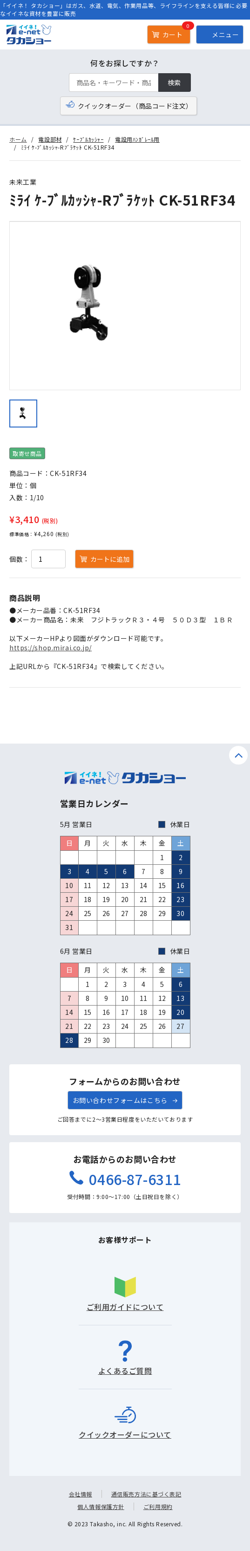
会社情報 (80, 1494)
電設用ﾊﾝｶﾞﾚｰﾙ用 (137, 139)
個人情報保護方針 (100, 1506)
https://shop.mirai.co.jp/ (50, 647)
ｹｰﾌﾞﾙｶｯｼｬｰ (88, 139)
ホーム (18, 139)
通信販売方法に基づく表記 (146, 1494)
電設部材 (49, 139)
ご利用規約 (158, 1506)
